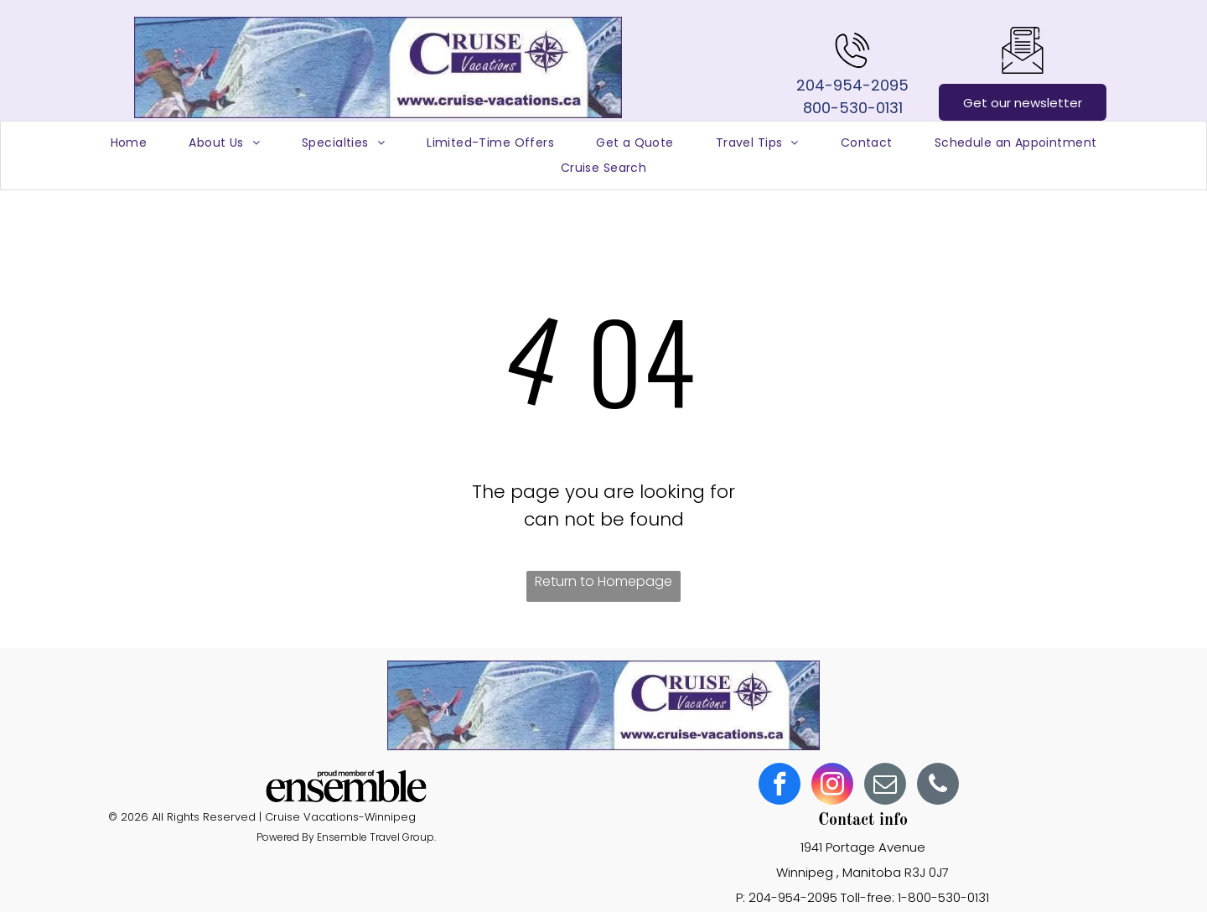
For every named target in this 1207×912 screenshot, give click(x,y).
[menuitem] (129, 143)
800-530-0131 (853, 107)
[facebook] (779, 786)
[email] (885, 786)
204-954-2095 (852, 85)
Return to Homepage (603, 581)
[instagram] (832, 786)
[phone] (938, 786)
